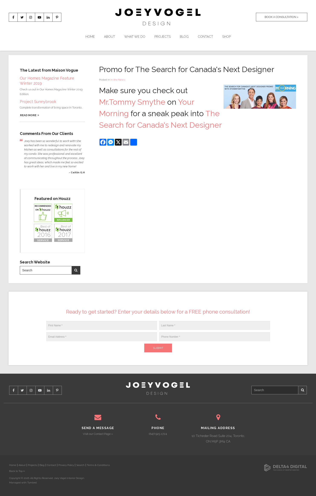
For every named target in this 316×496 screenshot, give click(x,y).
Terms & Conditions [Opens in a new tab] (98, 465)
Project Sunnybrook (38, 101)
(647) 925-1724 (158, 433)
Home (90, 37)
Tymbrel (32, 482)
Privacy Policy (66, 465)
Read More (28, 115)
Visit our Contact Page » (98, 433)
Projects (162, 37)
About (109, 37)
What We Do (134, 37)
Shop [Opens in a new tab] (226, 37)
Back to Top (17, 471)
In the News (118, 79)
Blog (184, 37)
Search (75, 270)
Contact (205, 37)
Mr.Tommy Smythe (132, 101)
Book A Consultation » (282, 17)
